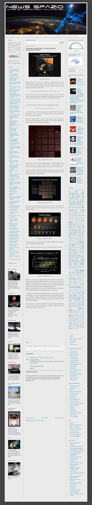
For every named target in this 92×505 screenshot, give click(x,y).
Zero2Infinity (74, 328)
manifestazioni (72, 255)
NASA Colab (73, 471)
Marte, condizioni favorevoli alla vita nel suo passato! (14, 188)
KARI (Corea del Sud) (75, 370)
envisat (71, 220)
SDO (70, 298)
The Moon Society (74, 432)
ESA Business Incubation (76, 446)
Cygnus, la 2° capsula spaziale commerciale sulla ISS (14, 183)
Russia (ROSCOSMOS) (76, 373)
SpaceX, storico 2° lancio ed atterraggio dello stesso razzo (14, 107)
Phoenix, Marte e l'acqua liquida (13, 245)
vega (83, 319)
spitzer (75, 310)
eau (74, 218)
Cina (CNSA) (73, 352)
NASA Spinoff (73, 486)
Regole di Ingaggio (34, 35)
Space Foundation (74, 426)
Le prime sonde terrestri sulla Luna (14, 228)
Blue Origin (73, 388)
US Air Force (72, 319)
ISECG (72, 423)
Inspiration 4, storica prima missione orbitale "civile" (14, 79)
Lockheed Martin (73, 252)
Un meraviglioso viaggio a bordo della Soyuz (14, 157)
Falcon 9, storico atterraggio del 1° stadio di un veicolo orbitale (14, 134)
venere (71, 320)
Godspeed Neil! (13, 191)
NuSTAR (81, 274)
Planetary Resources (73, 283)
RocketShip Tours (74, 401)
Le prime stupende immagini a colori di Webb (14, 71)
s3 (77, 295)
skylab (76, 301)
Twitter (82, 315)
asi (69, 196)
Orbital (71, 279)
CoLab (80, 209)
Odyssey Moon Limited (76, 391)
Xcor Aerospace (74, 416)
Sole (83, 303)
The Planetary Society (75, 434)
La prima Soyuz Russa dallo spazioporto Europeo (15, 203)
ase (82, 194)
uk (70, 317)
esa (82, 220)
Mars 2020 (81, 255)
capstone (76, 205)
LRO (80, 252)
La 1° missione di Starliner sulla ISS (13, 74)
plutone (82, 283)
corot (78, 213)
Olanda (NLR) (73, 372)
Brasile (71, 205)
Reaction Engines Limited (76, 289)
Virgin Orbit (79, 323)
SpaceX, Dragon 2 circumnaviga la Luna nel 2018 (14, 112)
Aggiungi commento (31, 372)
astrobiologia (72, 198)
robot (78, 292)
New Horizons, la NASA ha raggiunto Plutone (14, 153)
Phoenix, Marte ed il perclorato (14, 253)
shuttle (75, 298)
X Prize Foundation (75, 436)
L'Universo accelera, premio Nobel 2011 (14, 206)
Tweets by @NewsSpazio (14, 63)
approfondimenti (51, 346)
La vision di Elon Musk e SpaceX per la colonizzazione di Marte (15, 116)
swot (78, 314)
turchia (78, 315)
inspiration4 (71, 237)
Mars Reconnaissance (76, 259)
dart (76, 215)
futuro (78, 226)
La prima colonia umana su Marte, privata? (13, 220)
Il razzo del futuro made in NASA (13, 209)
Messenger (71, 267)
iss (76, 242)
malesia (79, 253)
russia (70, 295)
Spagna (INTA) (73, 375)
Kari (69, 247)
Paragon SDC (73, 395)
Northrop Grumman (73, 274)
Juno (80, 246)
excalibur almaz (79, 224)
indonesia (74, 235)
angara (76, 191)
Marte (75, 264)
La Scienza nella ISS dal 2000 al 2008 (14, 232)
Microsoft (78, 267)
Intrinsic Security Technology (74, 465)
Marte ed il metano (14, 250)
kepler (56, 346)
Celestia (72, 444)
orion (77, 279)
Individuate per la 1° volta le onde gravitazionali (14, 129)
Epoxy (77, 220)
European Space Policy (76, 457)
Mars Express (74, 257)
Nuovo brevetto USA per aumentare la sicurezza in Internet (14, 176)
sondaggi (73, 305)
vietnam (76, 322)
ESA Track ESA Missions (76, 451)
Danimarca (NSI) (74, 354)
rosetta (79, 293)
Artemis (76, 194)
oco (69, 275)
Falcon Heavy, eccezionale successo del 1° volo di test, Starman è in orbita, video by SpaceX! (77, 171)
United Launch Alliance (76, 412)
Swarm (70, 314)
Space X (72, 407)
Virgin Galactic (73, 414)
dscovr (70, 218)
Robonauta (73, 488)
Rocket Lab (73, 397)
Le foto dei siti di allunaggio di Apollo (14, 235)
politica (82, 285)
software (70, 303)
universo (80, 317)
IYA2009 (80, 244)
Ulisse (75, 317)
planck (79, 282)
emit (83, 218)
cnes (75, 209)
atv (80, 198)
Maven (70, 265)
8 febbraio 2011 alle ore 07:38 (46, 357)
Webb (76, 325)
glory (81, 229)
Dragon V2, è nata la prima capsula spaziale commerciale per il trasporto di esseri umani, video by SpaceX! (76, 140)
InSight (79, 235)
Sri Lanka (82, 310)
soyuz (79, 305)
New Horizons (72, 272)
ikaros (77, 234)
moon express (80, 268)
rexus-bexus (81, 290)
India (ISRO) (73, 366)
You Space (44, 35)
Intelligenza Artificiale (62, 35)
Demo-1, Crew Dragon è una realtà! (15, 87)
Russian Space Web (75, 490)
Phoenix (71, 282)
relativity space (72, 290)
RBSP (83, 287)
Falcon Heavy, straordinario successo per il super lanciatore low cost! (15, 95)
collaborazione (73, 210)
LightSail (73, 250)
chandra (73, 207)
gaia (70, 227)
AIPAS (79, 190)
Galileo (79, 227)
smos (81, 301)
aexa (74, 190)
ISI (75, 240)
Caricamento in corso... (14, 265)
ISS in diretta (73, 340)
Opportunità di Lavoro (75, 277)
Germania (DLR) (74, 360)
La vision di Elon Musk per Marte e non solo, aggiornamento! (15, 102)
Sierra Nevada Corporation (77, 403)
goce (70, 230)
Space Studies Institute (76, 428)
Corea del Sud (72, 213)
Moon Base (72, 268)
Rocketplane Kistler (75, 399)
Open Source (79, 275)
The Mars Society (74, 430)
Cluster (70, 209)
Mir (83, 267)
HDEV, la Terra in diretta (76, 338)
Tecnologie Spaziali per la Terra (14, 144)
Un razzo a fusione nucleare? (14, 213)
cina (79, 207)
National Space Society (76, 425)
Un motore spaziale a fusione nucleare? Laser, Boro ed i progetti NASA (77, 161)
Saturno (82, 295)
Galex (74, 227)
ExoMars (71, 226)
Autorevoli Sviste (78, 199)
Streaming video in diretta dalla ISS (14, 241)
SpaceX (81, 309)
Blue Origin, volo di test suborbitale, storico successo (14, 140)
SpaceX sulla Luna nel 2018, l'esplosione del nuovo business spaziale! (76, 151)
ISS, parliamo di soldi (14, 259)
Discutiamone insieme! (15, 99)
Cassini (82, 205)
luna (70, 254)
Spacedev (72, 409)
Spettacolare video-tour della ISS (14, 238)
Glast (76, 229)
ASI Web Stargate (74, 442)
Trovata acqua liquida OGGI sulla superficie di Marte (14, 148)
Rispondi (32, 368)
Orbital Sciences (74, 393)
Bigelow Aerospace (75, 386)
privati (73, 287)
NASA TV (72, 342)
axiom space (72, 201)
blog (78, 202)
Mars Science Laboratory (76, 262)
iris (78, 238)
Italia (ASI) (72, 368)
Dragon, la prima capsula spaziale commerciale (13, 225)
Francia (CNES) (74, 358)
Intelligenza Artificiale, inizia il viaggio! (14, 90)
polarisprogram (75, 285)
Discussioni (52, 35)
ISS (16, 35)
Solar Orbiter (77, 303)
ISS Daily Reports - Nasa (76, 462)
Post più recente (30, 417)
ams (83, 190)
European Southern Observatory (75, 454)
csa (71, 215)
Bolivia (82, 204)
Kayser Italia (76, 247)
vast (79, 319)
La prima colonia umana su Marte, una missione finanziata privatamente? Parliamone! (77, 130)
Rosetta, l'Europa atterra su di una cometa (13, 162)
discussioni (71, 217)
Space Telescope (74, 491)
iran (75, 238)
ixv (76, 244)
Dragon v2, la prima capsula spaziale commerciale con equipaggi (14, 167)
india (82, 234)
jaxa (70, 246)
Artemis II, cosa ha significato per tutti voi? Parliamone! (80, 180)
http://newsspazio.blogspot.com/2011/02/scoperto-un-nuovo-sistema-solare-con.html (45, 91)
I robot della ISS (23, 35)
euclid (80, 222)
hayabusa (71, 232)
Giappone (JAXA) (74, 362)
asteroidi (78, 196)
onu (73, 275)
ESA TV (72, 336)
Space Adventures (74, 405)
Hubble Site (73, 460)
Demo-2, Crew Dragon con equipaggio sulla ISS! (15, 83)
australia (70, 199)
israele (70, 242)
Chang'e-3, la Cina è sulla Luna (14, 179)
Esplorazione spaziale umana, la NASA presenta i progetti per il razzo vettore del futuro (76, 109)
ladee (72, 249)
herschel (79, 232)
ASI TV (72, 335)
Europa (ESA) (73, 356)
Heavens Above (74, 459)
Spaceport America (73, 306)
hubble (71, 234)
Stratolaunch (73, 312)
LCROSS (81, 249)
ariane (70, 194)
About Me (72, 35)
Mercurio (79, 265)
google (75, 230)
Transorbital (73, 410)
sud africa (80, 312)
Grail (81, 230)
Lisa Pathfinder (80, 250)
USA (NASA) (73, 379)
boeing (76, 204)
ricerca (72, 292)
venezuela (77, 320)
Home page (9, 35)
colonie (70, 212)
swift (74, 314)
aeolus (70, 190)
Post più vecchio (59, 417)
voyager (70, 325)
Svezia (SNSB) (74, 377)
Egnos (78, 218)
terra (82, 314)
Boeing (72, 389)
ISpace (80, 240)
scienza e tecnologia (76, 297)
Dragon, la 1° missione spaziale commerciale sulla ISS (15, 198)
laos (76, 249)
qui (47, 281)
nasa (60, 346)
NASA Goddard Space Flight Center (75, 477)
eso (75, 222)
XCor (73, 327)
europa (70, 224)
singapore (71, 301)
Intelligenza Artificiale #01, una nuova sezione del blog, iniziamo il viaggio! (77, 120)
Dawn (80, 215)
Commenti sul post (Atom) (37, 420)
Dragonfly (80, 217)
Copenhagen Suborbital (78, 212)
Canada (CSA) (73, 351)
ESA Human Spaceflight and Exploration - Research (77, 449)
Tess (73, 315)
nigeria (80, 272)
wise (83, 325)
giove (70, 229)
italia (70, 244)
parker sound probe (77, 280)
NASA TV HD (73, 344)
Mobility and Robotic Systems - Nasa (75, 468)
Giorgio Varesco (34, 357)
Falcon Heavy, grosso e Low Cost (14, 216)
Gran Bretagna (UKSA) (76, 364)
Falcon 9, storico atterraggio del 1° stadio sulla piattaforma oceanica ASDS (14, 123)
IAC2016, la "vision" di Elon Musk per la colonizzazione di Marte (77, 82)
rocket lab (71, 293)
